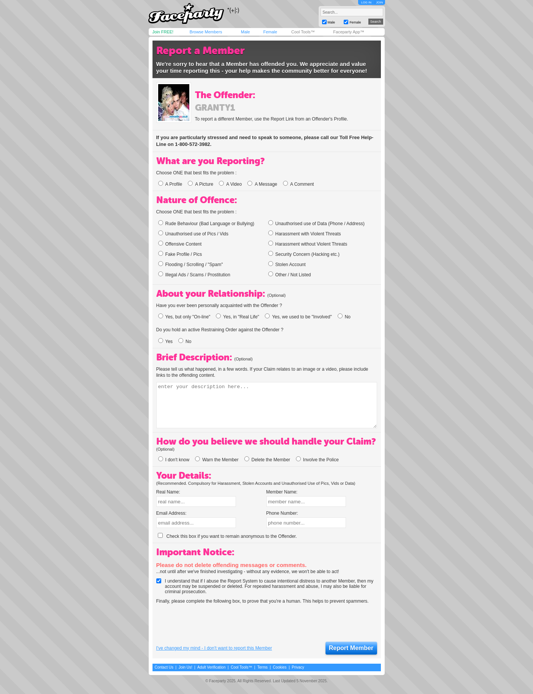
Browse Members (206, 32)
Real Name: (168, 492)
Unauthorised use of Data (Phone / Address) (316, 223)
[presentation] (214, 623)
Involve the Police (317, 459)
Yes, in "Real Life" (237, 317)
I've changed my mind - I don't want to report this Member (214, 648)
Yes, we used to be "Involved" (298, 317)
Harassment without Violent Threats (307, 244)
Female (270, 32)
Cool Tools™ (303, 32)
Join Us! (185, 667)
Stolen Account (287, 264)
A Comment (298, 184)
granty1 (215, 108)
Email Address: (171, 513)
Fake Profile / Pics (180, 254)
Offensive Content (180, 244)
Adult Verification (211, 667)
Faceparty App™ (348, 32)
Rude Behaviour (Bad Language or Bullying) (206, 223)
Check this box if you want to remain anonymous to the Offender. (227, 536)
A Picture (200, 184)
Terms (262, 667)
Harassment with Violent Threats (304, 233)
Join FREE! (163, 32)
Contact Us (164, 667)
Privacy (298, 667)
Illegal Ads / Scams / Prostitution (194, 274)
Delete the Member (267, 459)
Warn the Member (217, 459)
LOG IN (366, 2)
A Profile (170, 184)
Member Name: (282, 492)
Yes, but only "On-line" (184, 317)
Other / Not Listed (289, 274)
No (344, 317)
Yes (165, 341)
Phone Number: (282, 513)
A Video (230, 184)
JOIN (379, 2)
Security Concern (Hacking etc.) (304, 254)
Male (245, 32)
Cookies (279, 667)
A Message (262, 184)
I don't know (174, 459)
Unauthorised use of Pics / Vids (193, 233)
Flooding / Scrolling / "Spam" (190, 264)
